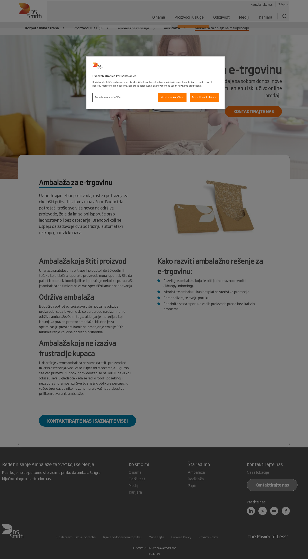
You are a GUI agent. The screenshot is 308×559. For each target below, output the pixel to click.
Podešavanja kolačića (108, 97)
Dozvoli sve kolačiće (204, 97)
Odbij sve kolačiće (172, 97)
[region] (155, 82)
